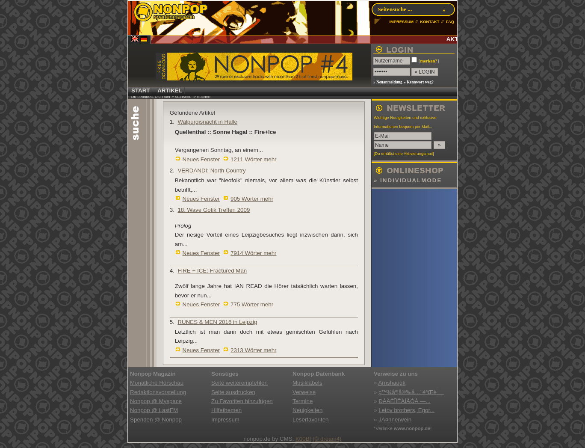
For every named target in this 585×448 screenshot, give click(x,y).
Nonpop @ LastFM (154, 410)
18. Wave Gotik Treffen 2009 (213, 210)
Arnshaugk (391, 383)
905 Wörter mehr (251, 199)
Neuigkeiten (307, 410)
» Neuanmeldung (387, 82)
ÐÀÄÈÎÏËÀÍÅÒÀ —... (404, 401)
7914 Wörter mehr (253, 253)
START (140, 90)
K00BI (303, 439)
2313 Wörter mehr (253, 350)
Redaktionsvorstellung (158, 392)
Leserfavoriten (310, 419)
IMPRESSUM (401, 22)
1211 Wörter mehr (253, 159)
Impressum (225, 419)
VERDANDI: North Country (211, 170)
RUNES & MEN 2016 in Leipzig (217, 322)
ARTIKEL (169, 90)
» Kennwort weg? (419, 82)
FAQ (450, 22)
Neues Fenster (201, 159)
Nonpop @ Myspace (156, 401)
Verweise (304, 392)
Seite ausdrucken (233, 392)
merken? (428, 61)
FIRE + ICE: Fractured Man (212, 270)
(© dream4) (327, 439)
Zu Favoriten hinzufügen (242, 401)
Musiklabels (307, 383)
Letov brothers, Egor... (406, 410)
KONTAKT (429, 22)
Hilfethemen (226, 410)
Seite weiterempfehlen (239, 383)
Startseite (182, 97)
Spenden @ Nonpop (156, 419)
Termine (302, 401)
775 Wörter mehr (251, 304)
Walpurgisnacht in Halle (207, 122)
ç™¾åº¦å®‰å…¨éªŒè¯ (411, 392)
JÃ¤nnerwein (394, 419)
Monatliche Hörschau (156, 383)
